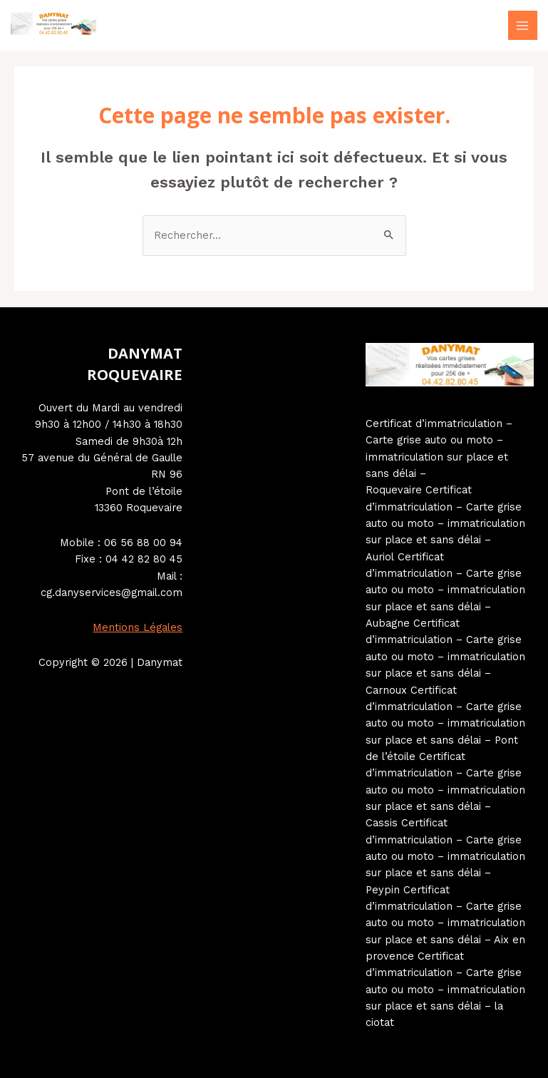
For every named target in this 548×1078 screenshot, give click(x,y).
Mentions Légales (137, 627)
